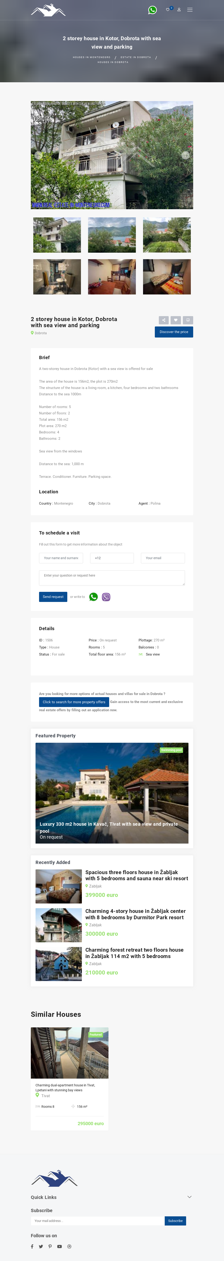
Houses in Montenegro (92, 57)
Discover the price (174, 332)
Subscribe (175, 1221)
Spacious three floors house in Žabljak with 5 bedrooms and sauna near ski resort (136, 875)
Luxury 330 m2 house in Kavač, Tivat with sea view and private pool (109, 827)
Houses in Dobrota (113, 62)
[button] (43, 155)
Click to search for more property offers (74, 702)
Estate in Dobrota (136, 57)
